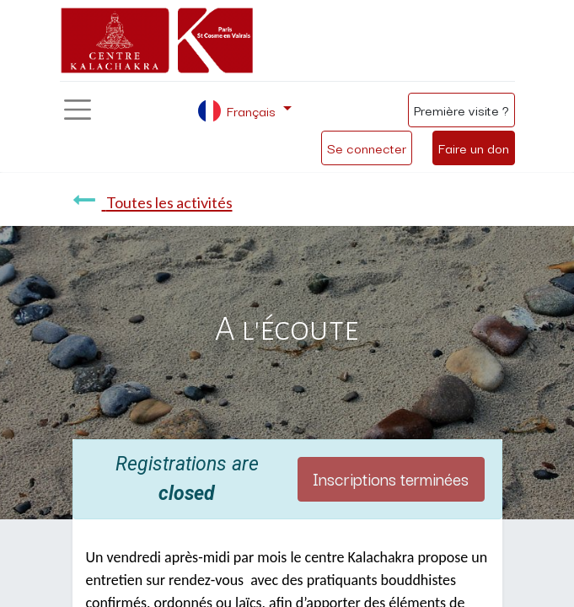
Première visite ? (461, 109)
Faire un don (473, 147)
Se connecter (366, 147)
